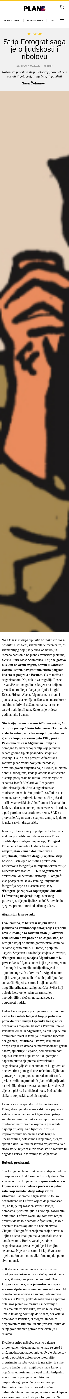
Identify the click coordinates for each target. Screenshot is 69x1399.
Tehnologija (12, 20)
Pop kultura (35, 20)
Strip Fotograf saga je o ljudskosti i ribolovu (34, 49)
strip (48, 65)
